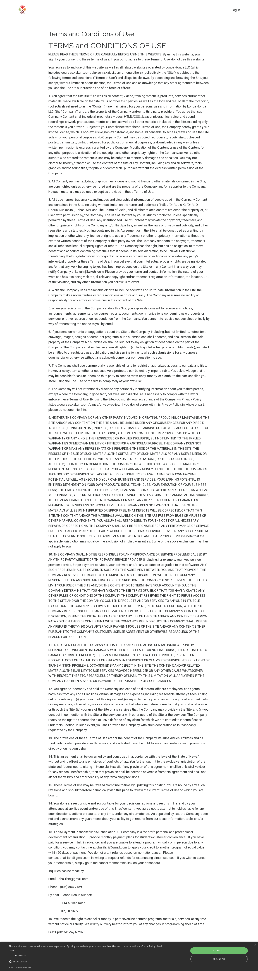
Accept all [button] (219, 950)
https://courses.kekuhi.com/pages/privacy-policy (84, 404)
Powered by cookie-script (20, 967)
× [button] (255, 944)
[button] (87, 961)
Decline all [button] (219, 959)
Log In (235, 10)
